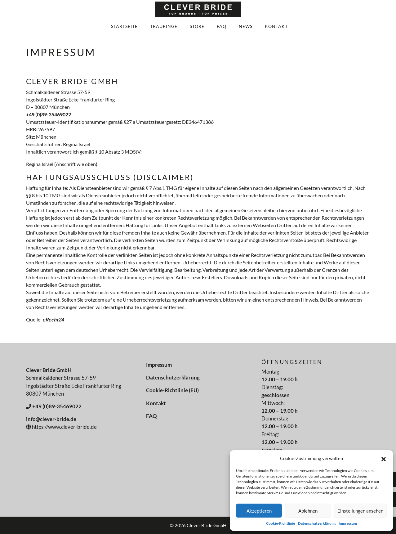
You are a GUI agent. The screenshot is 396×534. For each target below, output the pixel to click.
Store (197, 26)
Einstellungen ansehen (360, 511)
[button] (383, 458)
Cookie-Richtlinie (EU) (172, 390)
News (245, 26)
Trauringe (163, 26)
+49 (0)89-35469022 (48, 114)
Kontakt (276, 26)
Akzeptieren (259, 511)
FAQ (221, 26)
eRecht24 (53, 319)
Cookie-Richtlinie (280, 523)
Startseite (124, 26)
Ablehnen (308, 511)
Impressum (348, 523)
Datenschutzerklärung (317, 523)
